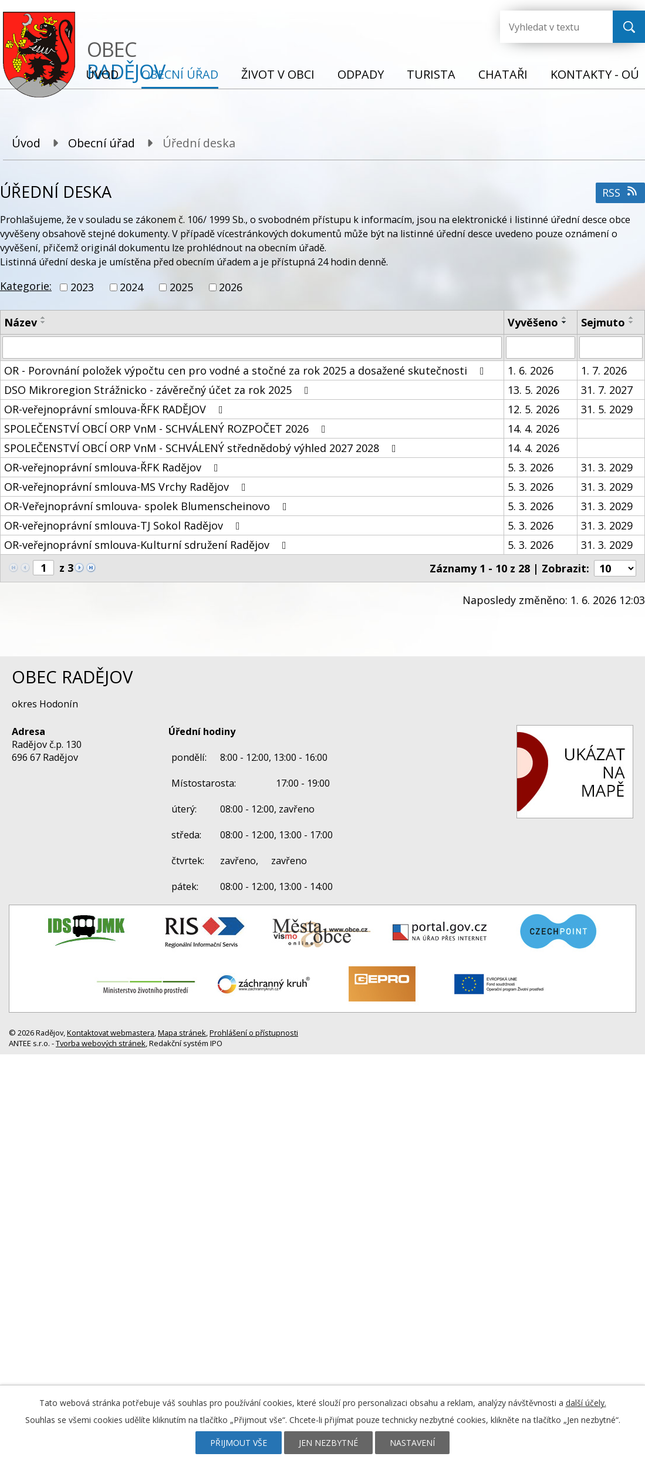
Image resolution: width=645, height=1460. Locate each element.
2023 (82, 287)
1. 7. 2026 (604, 370)
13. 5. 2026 (533, 390)
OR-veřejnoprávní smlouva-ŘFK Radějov (113, 467)
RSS (620, 193)
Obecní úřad (179, 74)
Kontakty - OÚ (595, 74)
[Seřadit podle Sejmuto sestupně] (631, 322)
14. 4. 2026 (533, 429)
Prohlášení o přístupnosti (254, 1032)
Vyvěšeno (533, 322)
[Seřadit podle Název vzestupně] (43, 317)
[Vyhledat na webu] (547, 27)
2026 (230, 287)
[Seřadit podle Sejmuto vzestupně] (631, 317)
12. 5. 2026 (533, 409)
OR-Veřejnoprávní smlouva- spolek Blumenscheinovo (148, 506)
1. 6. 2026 (530, 370)
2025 (181, 287)
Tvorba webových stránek (101, 1043)
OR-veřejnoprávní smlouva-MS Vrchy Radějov (127, 487)
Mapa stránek (182, 1032)
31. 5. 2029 (607, 409)
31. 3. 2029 (607, 467)
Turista (431, 74)
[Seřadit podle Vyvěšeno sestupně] (564, 322)
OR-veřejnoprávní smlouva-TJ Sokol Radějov (124, 525)
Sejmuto (603, 322)
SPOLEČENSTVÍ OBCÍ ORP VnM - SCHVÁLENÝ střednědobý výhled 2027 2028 (202, 448)
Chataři (503, 74)
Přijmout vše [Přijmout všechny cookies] (238, 1442)
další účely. (586, 1402)
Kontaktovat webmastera (110, 1032)
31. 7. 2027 (607, 390)
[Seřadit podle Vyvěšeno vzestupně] (564, 317)
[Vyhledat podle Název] (252, 347)
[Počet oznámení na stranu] (615, 568)
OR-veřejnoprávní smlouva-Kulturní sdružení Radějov (147, 545)
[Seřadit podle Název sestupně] (43, 322)
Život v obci (278, 74)
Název (20, 322)
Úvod (102, 74)
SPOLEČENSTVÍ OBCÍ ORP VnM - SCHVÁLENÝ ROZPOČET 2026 (167, 429)
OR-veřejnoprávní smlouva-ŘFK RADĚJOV (116, 409)
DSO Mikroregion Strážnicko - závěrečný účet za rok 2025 (158, 390)
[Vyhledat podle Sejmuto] (611, 347)
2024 (131, 287)
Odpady (360, 74)
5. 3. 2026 (530, 467)
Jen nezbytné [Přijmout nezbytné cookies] (328, 1442)
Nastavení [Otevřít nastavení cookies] (412, 1442)
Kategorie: (26, 286)
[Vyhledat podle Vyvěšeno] (541, 347)
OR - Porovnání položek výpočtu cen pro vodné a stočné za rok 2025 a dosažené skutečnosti (246, 370)
